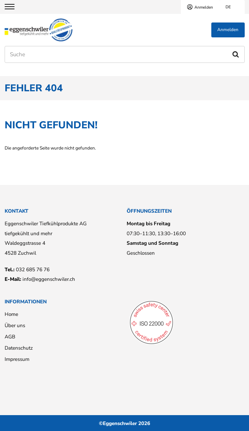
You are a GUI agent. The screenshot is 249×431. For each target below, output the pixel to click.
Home (11, 314)
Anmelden (203, 7)
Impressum (17, 359)
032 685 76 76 (33, 269)
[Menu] (14, 7)
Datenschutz (19, 348)
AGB (10, 336)
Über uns (15, 325)
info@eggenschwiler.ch (48, 279)
